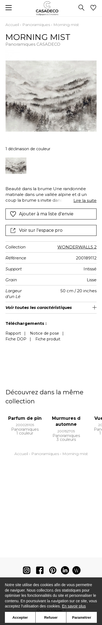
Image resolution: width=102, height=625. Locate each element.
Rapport (13, 333)
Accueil (12, 24)
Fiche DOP (15, 339)
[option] (15, 165)
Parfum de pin (25, 418)
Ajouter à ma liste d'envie (41, 214)
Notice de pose (44, 333)
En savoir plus (74, 606)
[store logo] (51, 8)
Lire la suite (85, 200)
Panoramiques (36, 24)
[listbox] (51, 165)
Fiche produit (47, 339)
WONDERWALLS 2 (77, 247)
